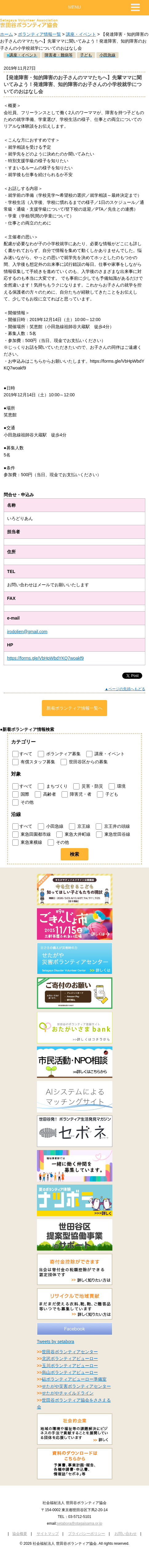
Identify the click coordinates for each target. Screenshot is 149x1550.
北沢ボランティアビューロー (70, 1358)
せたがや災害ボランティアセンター (76, 1386)
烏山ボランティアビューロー (70, 1372)
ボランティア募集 (59, 754)
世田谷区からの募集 (84, 762)
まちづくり (53, 786)
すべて (22, 754)
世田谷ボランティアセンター (70, 1351)
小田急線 (50, 826)
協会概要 (19, 1533)
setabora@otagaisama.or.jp (79, 1523)
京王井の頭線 (113, 826)
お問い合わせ (126, 1533)
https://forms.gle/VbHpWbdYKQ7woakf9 (45, 658)
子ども (107, 794)
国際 (20, 794)
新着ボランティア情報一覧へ (74, 708)
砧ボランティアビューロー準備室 (74, 1379)
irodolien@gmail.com (27, 631)
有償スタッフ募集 (33, 762)
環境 (117, 786)
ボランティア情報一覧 (39, 34)
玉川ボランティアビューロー (70, 1365)
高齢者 (45, 794)
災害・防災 (88, 786)
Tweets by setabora (55, 1341)
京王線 (79, 826)
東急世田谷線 (113, 834)
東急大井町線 (73, 834)
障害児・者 (76, 794)
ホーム (6, 34)
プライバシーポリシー (86, 1533)
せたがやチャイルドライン (68, 1393)
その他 (23, 802)
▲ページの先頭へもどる (125, 689)
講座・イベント (81, 34)
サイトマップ (48, 1533)
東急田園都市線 (31, 834)
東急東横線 (27, 842)
